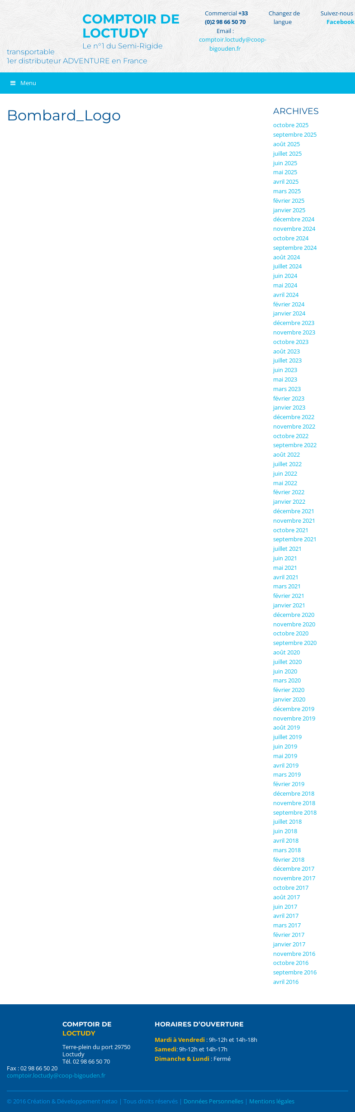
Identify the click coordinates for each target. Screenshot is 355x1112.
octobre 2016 (290, 963)
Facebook (341, 22)
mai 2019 (285, 756)
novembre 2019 (294, 718)
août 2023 (286, 351)
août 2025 (286, 144)
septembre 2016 (295, 972)
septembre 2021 (295, 539)
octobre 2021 (290, 530)
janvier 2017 (289, 944)
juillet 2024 (287, 266)
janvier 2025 (289, 210)
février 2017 (288, 935)
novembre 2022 (294, 426)
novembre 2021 (294, 520)
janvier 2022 (289, 501)
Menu (22, 83)
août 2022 (286, 454)
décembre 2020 (293, 615)
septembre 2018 (295, 812)
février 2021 (288, 596)
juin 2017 (285, 906)
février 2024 (288, 304)
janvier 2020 (289, 699)
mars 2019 (287, 774)
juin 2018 (285, 831)
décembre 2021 (293, 511)
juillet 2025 (287, 153)
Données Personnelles (213, 1101)
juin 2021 (285, 558)
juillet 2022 (287, 464)
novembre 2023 (294, 332)
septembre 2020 (295, 643)
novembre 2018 (294, 803)
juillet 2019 (287, 737)
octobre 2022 (290, 436)
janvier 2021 (289, 605)
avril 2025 (285, 181)
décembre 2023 (293, 323)
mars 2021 (287, 586)
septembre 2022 (295, 445)
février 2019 (288, 784)
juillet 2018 (287, 821)
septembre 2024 (295, 247)
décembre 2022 (293, 417)
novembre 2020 (294, 624)
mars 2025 (287, 191)
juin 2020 (285, 671)
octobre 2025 (290, 125)
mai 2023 (285, 379)
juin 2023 (285, 370)
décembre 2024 (293, 219)
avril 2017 (285, 916)
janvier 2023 (289, 407)
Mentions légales (271, 1101)
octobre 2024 (290, 238)
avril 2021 (285, 577)
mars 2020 (287, 680)
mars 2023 (287, 389)
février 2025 (288, 200)
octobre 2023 (290, 342)
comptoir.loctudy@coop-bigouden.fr (232, 43)
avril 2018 (285, 840)
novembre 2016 (294, 954)
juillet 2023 (287, 360)
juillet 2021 (287, 548)
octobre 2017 (290, 887)
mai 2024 (285, 285)
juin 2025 (285, 163)
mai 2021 (285, 567)
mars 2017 (287, 925)
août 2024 (286, 257)
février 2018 (288, 859)
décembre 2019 (293, 709)
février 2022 (288, 492)
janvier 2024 (289, 313)
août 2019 (286, 727)
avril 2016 (285, 982)
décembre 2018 (293, 793)
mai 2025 (285, 172)
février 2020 (288, 690)
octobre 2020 (290, 633)
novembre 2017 (294, 878)
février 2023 (288, 398)
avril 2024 (285, 295)
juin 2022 (285, 473)
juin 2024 (285, 276)
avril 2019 (285, 765)
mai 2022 (285, 483)
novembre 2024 (294, 228)
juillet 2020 (287, 662)
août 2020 (286, 652)
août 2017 (286, 897)
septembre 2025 (295, 134)
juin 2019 (285, 746)
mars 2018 (287, 850)
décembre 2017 (293, 868)
